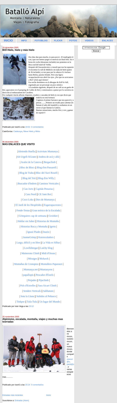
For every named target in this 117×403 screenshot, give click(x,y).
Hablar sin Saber (26, 221)
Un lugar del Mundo (49, 301)
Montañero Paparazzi (51, 264)
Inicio (48, 395)
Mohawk (43, 258)
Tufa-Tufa (32, 301)
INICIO (8, 40)
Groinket (53, 215)
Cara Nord (30, 194)
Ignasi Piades (34, 231)
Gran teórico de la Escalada (46, 210)
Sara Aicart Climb (47, 285)
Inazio (46, 231)
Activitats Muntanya (47, 151)
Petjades (32, 280)
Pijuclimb (43, 280)
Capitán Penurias (44, 188)
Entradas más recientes (12, 395)
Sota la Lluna (27, 296)
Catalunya (17, 131)
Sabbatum (48, 290)
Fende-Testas (23, 210)
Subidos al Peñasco (46, 296)
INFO (24, 40)
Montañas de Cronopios (26, 264)
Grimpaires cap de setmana (32, 215)
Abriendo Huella (26, 151)
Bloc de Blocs (27, 167)
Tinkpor (20, 301)
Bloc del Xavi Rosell (46, 172)
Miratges (32, 258)
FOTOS (73, 40)
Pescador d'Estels (45, 274)
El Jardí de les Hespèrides (28, 204)
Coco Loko (27, 199)
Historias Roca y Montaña (34, 226)
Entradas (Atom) (22, 400)
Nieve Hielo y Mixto (31, 131)
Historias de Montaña (48, 221)
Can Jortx (28, 188)
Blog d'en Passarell (46, 167)
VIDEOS (89, 40)
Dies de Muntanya (45, 199)
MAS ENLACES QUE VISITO (18, 144)
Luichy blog (46, 247)
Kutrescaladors (46, 237)
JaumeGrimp (29, 237)
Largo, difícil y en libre (28, 242)
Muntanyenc (46, 269)
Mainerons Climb (30, 253)
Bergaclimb (50, 162)
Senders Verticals (32, 290)
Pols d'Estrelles (28, 285)
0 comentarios (37, 127)
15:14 (27, 385)
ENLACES (107, 40)
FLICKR (58, 40)
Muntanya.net (31, 269)
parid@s (70, 364)
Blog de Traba (26, 172)
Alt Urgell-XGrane (26, 156)
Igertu (53, 226)
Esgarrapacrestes (52, 204)
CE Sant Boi (44, 194)
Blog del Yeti (29, 178)
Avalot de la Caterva (31, 162)
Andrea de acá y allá (48, 156)
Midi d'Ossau (48, 253)
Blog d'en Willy (46, 178)
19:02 (27, 127)
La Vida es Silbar (51, 242)
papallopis (28, 274)
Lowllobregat (31, 247)
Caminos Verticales (49, 183)
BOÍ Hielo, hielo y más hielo (18, 50)
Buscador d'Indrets (27, 183)
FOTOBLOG (41, 40)
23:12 (31, 306)
